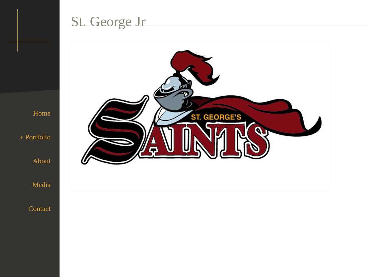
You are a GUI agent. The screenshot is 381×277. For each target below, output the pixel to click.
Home (42, 113)
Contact (39, 208)
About (42, 161)
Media (41, 185)
